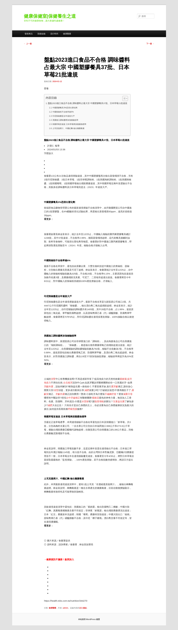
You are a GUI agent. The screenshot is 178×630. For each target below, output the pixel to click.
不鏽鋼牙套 (110, 394)
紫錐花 (95, 397)
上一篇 (28, 44)
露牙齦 (114, 386)
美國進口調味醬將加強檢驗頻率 (65, 120)
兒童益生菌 (119, 401)
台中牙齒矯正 (73, 397)
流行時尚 (54, 34)
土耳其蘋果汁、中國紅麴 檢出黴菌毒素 (68, 128)
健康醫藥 (67, 34)
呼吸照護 (72, 409)
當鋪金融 (41, 34)
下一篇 (150, 44)
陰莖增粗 (99, 401)
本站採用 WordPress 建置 (89, 619)
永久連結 (83, 608)
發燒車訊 (29, 34)
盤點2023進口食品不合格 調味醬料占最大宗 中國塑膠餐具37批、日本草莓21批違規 (87, 103)
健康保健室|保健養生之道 (50, 16)
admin (65, 608)
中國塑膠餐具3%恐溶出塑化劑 (64, 108)
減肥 (87, 390)
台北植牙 (67, 382)
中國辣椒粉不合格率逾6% (63, 112)
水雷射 (85, 401)
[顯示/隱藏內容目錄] (123, 98)
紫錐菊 (123, 379)
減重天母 (127, 394)
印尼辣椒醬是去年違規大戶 (63, 116)
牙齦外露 (48, 386)
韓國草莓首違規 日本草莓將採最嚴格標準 (69, 124)
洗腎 (53, 379)
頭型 (56, 390)
